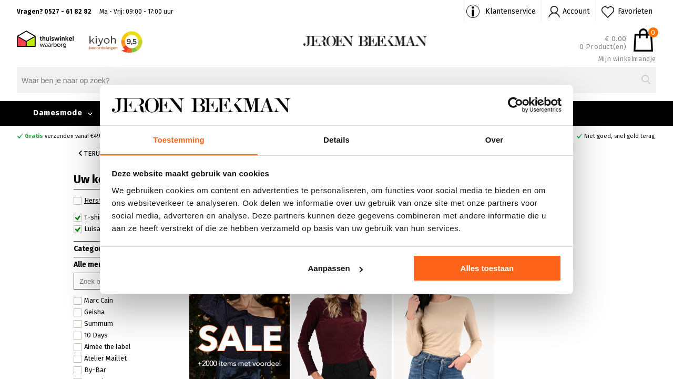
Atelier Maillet (100, 358)
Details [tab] (336, 139)
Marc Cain (93, 300)
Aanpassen (335, 268)
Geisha (89, 312)
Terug (91, 153)
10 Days (91, 335)
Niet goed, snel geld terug (619, 136)
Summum (93, 324)
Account (576, 11)
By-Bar (90, 370)
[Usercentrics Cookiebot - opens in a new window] (516, 105)
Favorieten (635, 11)
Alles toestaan (487, 268)
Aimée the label (102, 347)
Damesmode (57, 112)
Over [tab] (494, 139)
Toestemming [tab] (179, 139)
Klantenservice (510, 11)
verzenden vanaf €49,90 (67, 136)
